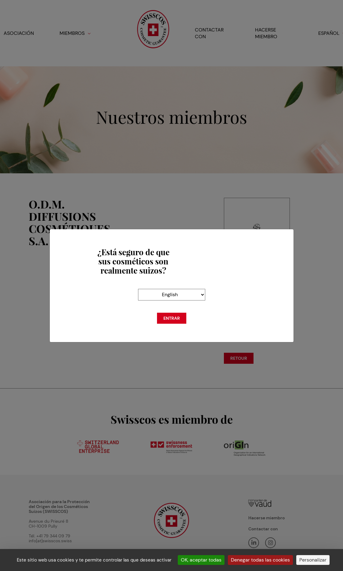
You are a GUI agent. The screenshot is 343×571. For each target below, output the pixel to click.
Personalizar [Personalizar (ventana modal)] (313, 560)
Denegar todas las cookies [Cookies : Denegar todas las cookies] (260, 560)
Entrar (171, 318)
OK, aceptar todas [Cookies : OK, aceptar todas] (201, 560)
